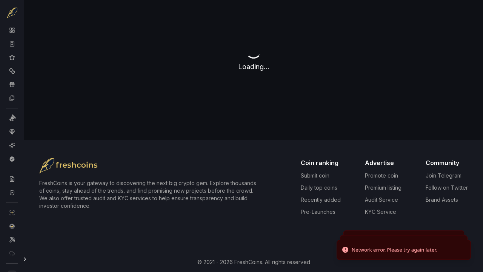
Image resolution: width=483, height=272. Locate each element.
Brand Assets (442, 199)
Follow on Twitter (447, 187)
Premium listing (383, 187)
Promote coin (381, 175)
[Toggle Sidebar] (25, 259)
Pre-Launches (318, 212)
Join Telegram (443, 175)
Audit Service (381, 199)
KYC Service (380, 212)
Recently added (321, 199)
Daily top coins (319, 187)
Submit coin (315, 175)
